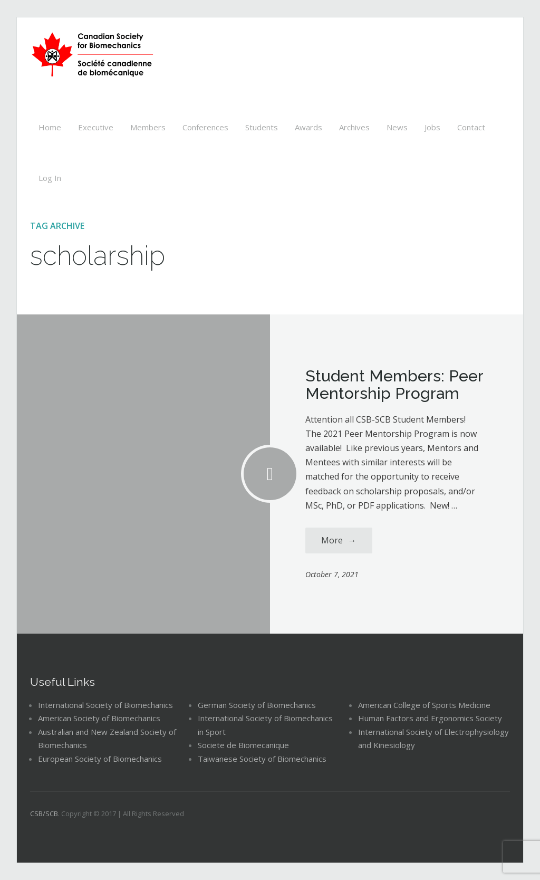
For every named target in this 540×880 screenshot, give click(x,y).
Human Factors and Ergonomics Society (430, 718)
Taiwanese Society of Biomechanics (262, 758)
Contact (471, 127)
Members (148, 127)
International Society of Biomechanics (105, 705)
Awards (308, 127)
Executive (95, 127)
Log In (49, 178)
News (397, 127)
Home (49, 127)
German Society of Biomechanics (257, 705)
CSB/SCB (44, 813)
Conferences (205, 127)
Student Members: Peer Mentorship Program (394, 385)
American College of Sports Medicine (424, 705)
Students (261, 127)
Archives (354, 127)
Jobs (432, 127)
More (338, 540)
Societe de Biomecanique (243, 745)
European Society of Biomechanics (100, 758)
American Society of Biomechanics (99, 718)
